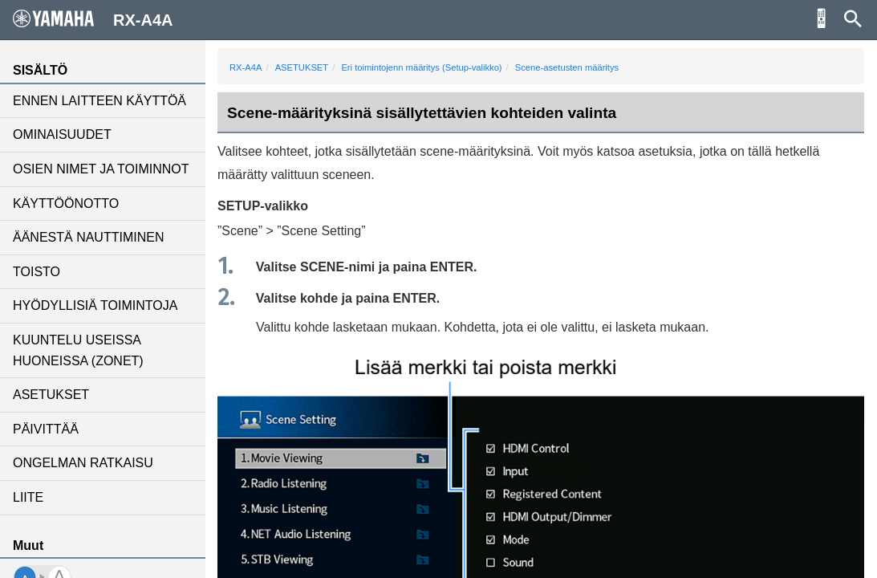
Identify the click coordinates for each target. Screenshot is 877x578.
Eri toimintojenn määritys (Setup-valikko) (421, 67)
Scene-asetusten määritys (567, 67)
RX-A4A (245, 67)
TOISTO (36, 272)
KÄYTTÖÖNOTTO (66, 203)
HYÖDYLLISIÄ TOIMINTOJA (95, 305)
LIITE (28, 497)
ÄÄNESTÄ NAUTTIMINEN (88, 237)
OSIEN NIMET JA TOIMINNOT (101, 169)
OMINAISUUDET (62, 134)
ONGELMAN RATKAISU (83, 463)
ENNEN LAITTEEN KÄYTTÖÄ (99, 101)
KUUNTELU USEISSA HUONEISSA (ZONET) (78, 350)
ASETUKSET (51, 394)
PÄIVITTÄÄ (46, 429)
